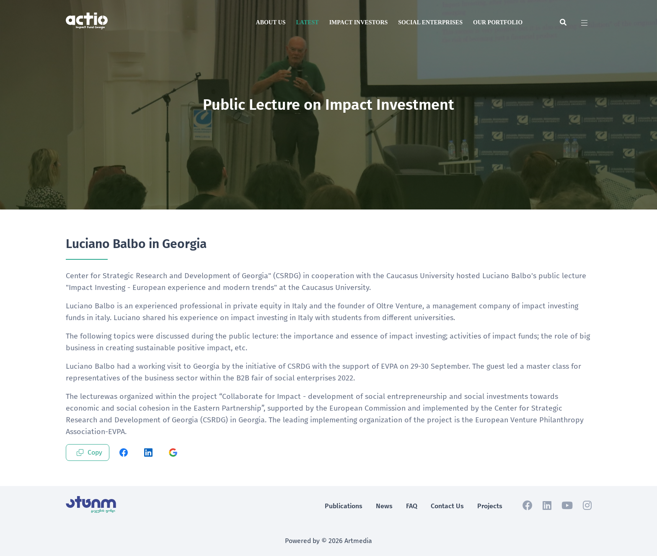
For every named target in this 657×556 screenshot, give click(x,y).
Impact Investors (358, 22)
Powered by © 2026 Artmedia (328, 541)
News (384, 506)
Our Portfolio (497, 22)
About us (271, 22)
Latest (307, 22)
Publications (343, 506)
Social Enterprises (430, 22)
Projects (489, 506)
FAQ (411, 506)
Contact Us (447, 506)
